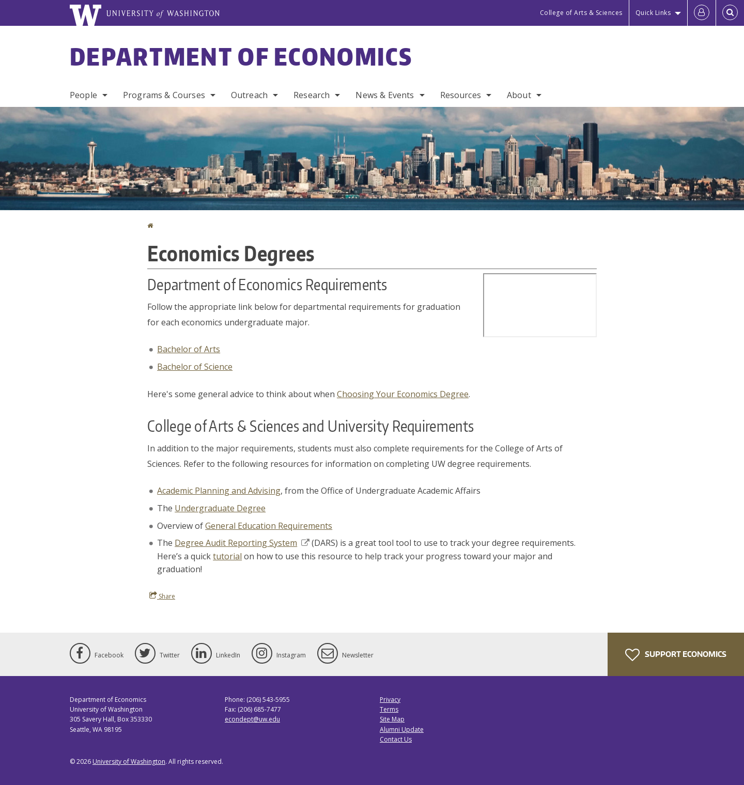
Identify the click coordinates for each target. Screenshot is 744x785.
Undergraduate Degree (220, 508)
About (519, 95)
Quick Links (653, 12)
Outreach (249, 95)
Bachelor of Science (195, 366)
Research (311, 95)
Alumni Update (402, 729)
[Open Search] (730, 13)
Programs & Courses (164, 95)
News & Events (384, 95)
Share (162, 596)
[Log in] (702, 13)
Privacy (390, 699)
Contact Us (396, 739)
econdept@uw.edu (252, 719)
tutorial (227, 556)
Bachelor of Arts (188, 349)
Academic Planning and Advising (219, 490)
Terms (389, 709)
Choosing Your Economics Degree (403, 394)
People (83, 95)
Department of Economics (241, 56)
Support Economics (675, 655)
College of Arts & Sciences (581, 12)
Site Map (392, 719)
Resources (460, 95)
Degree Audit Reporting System (242, 542)
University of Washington (128, 761)
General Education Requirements (268, 525)
